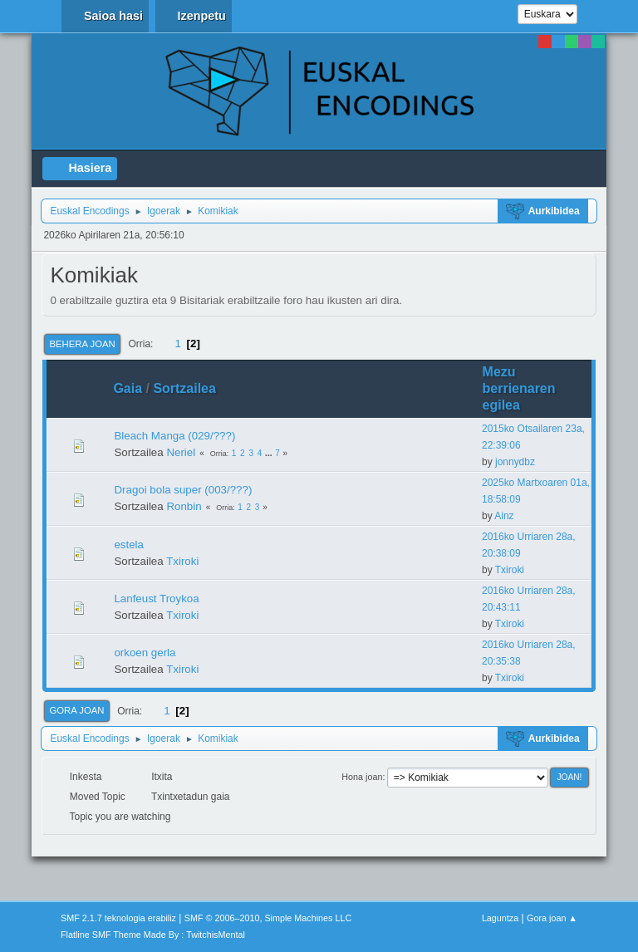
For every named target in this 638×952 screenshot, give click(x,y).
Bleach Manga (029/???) (174, 435)
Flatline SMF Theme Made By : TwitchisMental (153, 935)
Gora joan (76, 710)
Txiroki (182, 561)
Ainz (503, 516)
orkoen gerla (144, 652)
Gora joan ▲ (552, 918)
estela (129, 544)
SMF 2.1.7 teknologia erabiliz (118, 918)
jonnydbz (515, 462)
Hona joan (361, 777)
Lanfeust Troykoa (156, 598)
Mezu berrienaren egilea (519, 388)
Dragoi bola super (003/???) (183, 489)
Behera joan (82, 344)
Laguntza (500, 918)
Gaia (127, 388)
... (269, 453)
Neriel (180, 452)
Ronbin (183, 506)
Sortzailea (192, 388)
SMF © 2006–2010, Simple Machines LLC (268, 918)
